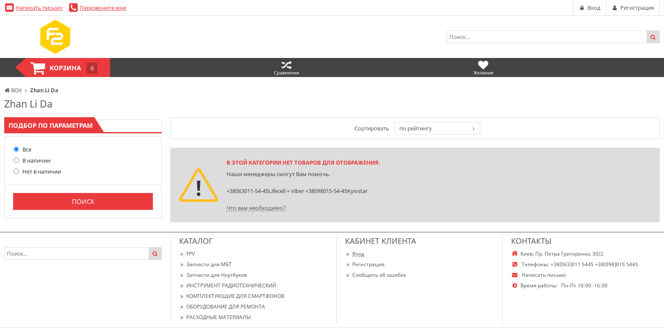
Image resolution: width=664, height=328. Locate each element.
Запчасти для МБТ (205, 264)
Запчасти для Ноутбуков (213, 274)
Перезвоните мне (103, 7)
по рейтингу (415, 128)
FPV (187, 253)
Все (22, 149)
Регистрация (365, 264)
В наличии (32, 160)
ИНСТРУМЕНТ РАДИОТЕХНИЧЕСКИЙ (227, 285)
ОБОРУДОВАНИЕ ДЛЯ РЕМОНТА (222, 306)
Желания (483, 67)
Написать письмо (39, 7)
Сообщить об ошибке (375, 274)
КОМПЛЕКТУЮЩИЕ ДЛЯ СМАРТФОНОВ (232, 296)
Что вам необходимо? (256, 208)
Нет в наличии (37, 171)
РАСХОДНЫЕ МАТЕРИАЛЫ (215, 317)
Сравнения (286, 67)
